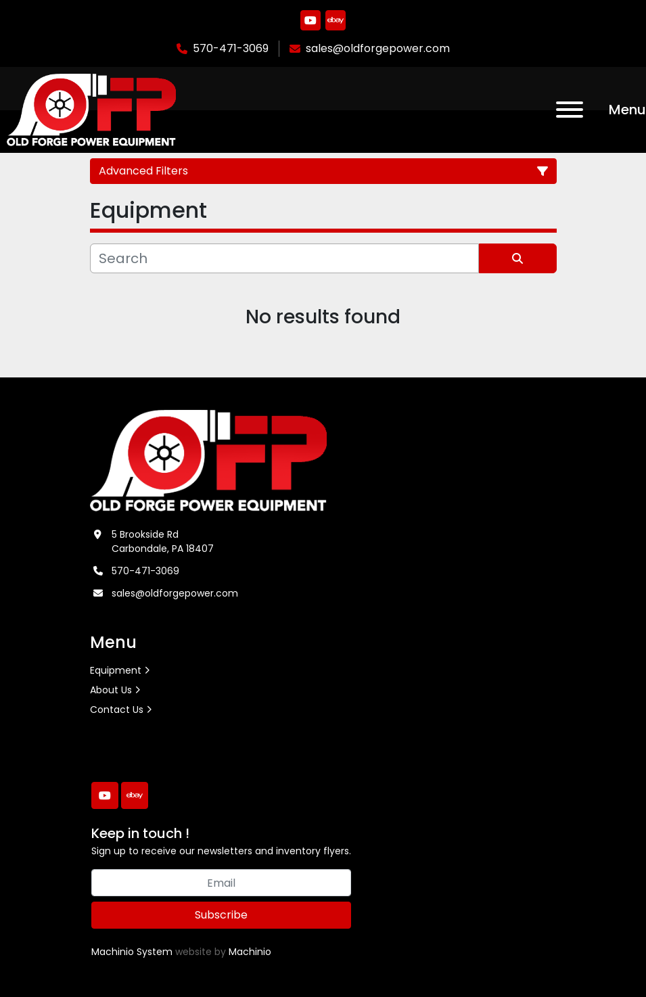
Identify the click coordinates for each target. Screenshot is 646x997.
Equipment (115, 670)
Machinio (250, 951)
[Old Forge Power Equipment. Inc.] (208, 460)
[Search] (284, 258)
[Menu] (569, 109)
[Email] (221, 882)
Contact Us (116, 709)
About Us (111, 690)
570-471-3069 (231, 48)
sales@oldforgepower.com (378, 48)
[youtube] (310, 20)
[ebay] (335, 20)
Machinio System (131, 951)
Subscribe (221, 915)
